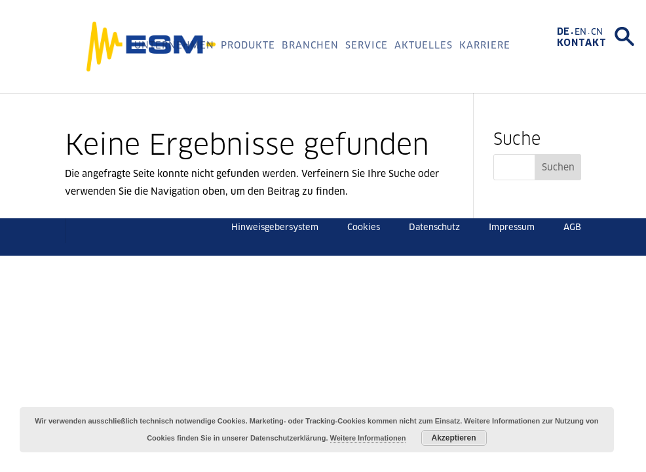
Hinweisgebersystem (274, 227)
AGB (572, 227)
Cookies (363, 227)
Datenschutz (434, 227)
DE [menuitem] (563, 31)
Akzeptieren (454, 437)
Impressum (512, 227)
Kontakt (582, 42)
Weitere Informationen (368, 438)
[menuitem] (566, 31)
